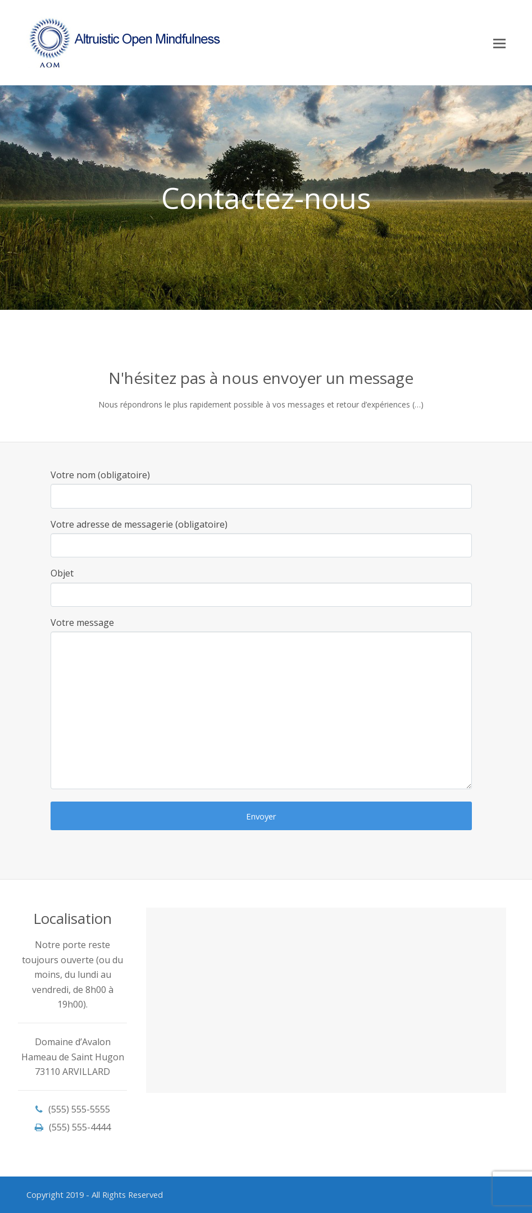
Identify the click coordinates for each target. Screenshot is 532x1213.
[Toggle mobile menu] (499, 42)
